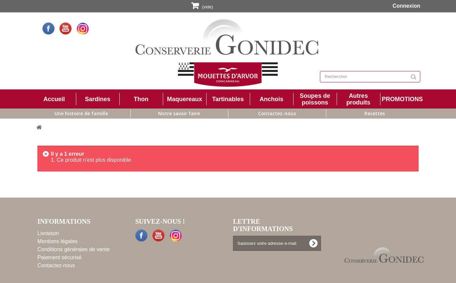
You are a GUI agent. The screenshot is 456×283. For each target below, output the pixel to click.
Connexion (405, 6)
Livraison (48, 233)
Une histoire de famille (81, 113)
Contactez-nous (277, 113)
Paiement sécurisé (59, 257)
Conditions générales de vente (73, 249)
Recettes (374, 113)
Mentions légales (57, 241)
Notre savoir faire (179, 113)
